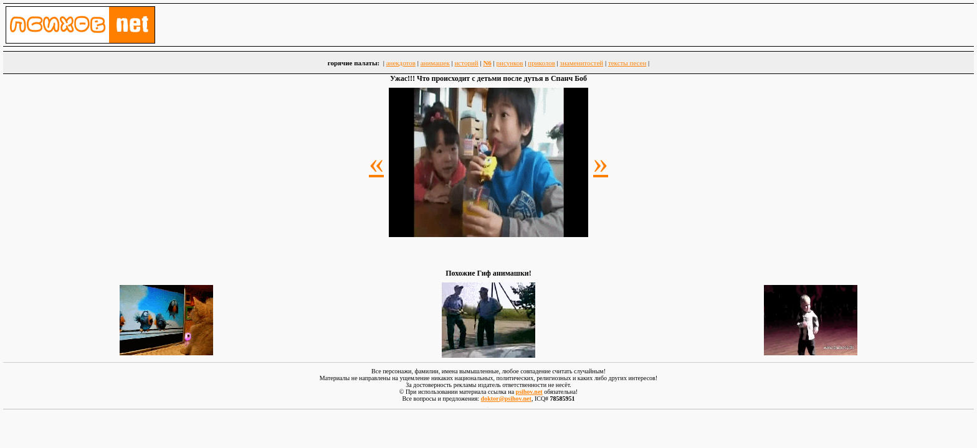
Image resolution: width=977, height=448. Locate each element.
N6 (487, 63)
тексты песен (627, 63)
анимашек (435, 63)
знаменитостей (582, 63)
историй (466, 63)
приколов (541, 63)
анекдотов (401, 63)
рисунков (510, 63)
